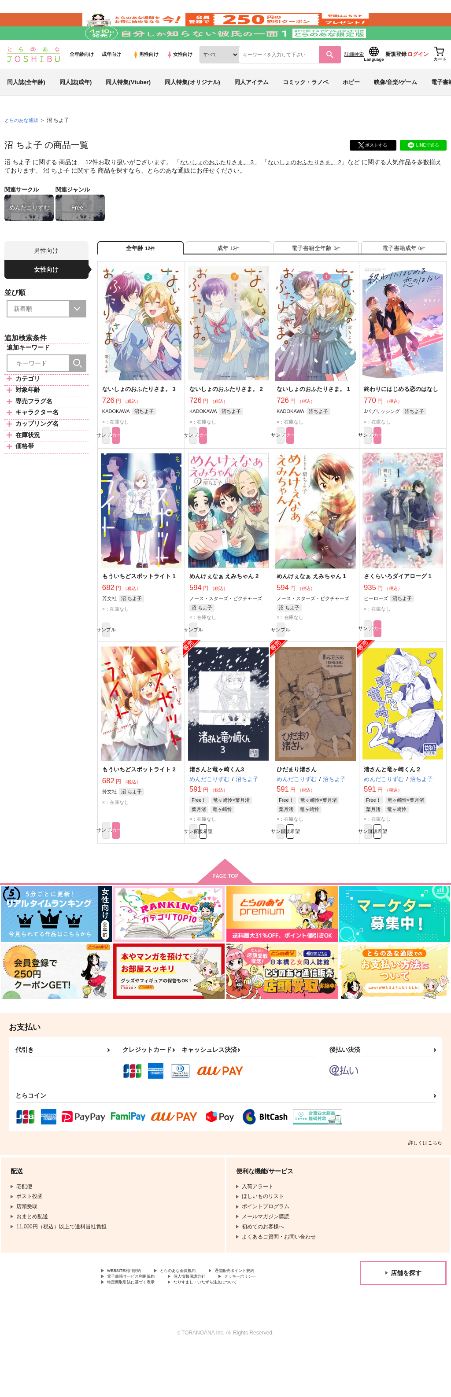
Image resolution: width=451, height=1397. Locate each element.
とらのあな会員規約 (194, 1315)
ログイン (418, 80)
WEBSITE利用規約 (129, 1315)
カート (161, 468)
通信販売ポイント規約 (263, 1315)
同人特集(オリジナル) (192, 107)
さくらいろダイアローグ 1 (398, 611)
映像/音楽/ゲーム (395, 107)
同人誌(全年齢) (26, 107)
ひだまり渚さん (297, 808)
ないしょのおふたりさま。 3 (219, 187)
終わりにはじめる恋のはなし (401, 420)
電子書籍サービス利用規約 (138, 1323)
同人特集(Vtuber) (128, 107)
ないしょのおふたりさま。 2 (313, 187)
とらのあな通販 (22, 146)
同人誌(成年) (75, 107)
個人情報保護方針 (210, 1323)
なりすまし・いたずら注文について (231, 1330)
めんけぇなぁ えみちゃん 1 (311, 611)
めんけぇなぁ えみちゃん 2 (224, 611)
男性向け (146, 80)
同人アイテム (251, 107)
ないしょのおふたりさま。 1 (313, 420)
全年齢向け (82, 79)
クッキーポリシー (272, 1323)
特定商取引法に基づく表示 (138, 1330)
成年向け (111, 79)
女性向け (179, 80)
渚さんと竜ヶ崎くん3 (216, 808)
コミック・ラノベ (306, 107)
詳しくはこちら (425, 1185)
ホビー (351, 107)
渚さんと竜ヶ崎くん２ (392, 808)
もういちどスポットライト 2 (139, 808)
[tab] (228, 276)
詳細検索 (354, 79)
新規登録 (396, 80)
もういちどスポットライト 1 (139, 611)
